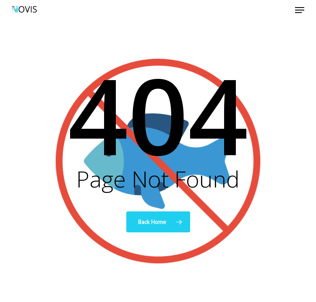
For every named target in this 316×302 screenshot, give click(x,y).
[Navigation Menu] (299, 10)
